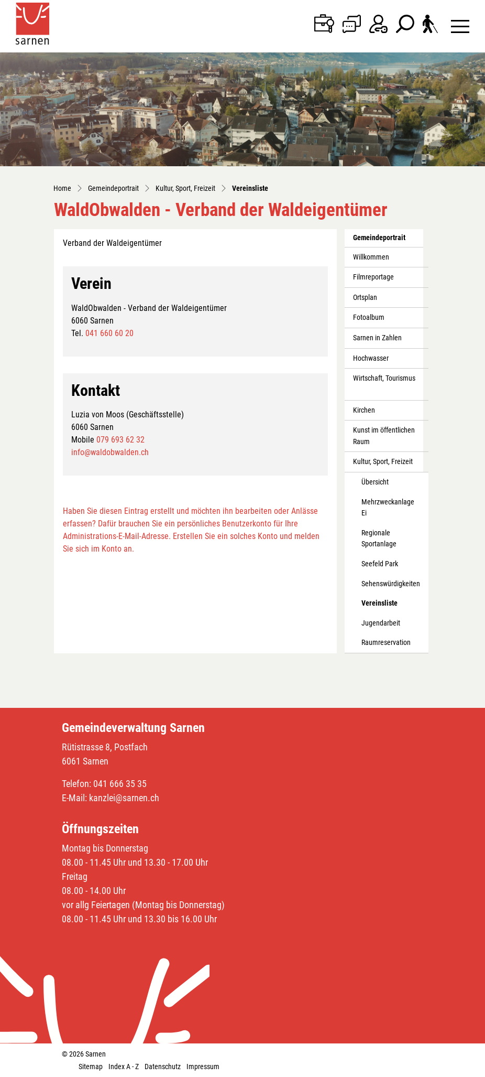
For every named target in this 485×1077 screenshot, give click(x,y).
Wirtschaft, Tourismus (384, 378)
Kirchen (364, 410)
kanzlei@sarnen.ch (124, 797)
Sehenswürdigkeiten (390, 583)
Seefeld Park (379, 563)
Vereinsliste (385, 606)
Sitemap (91, 1066)
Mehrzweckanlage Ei (387, 508)
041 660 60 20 (109, 333)
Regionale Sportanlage (378, 539)
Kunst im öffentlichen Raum (384, 436)
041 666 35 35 (120, 783)
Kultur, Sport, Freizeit (383, 461)
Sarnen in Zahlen (377, 337)
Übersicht (375, 482)
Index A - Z (123, 1066)
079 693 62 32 (120, 440)
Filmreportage (373, 277)
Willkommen (371, 257)
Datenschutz (163, 1066)
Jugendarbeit (380, 623)
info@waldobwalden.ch (110, 452)
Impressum (202, 1066)
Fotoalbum (368, 317)
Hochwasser (371, 358)
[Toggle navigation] (460, 26)
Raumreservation (386, 642)
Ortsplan (365, 297)
